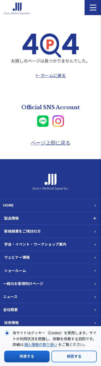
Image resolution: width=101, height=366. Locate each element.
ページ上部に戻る (50, 143)
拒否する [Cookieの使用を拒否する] (74, 356)
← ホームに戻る (50, 75)
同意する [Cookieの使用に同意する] (27, 356)
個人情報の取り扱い (40, 345)
